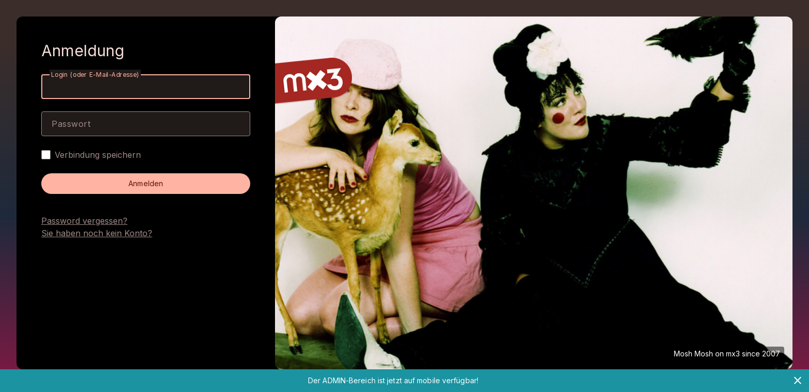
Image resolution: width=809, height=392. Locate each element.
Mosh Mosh (693, 353)
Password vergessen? (84, 221)
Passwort (71, 124)
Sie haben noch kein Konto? (96, 233)
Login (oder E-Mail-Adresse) (95, 74)
